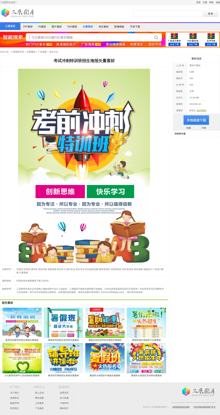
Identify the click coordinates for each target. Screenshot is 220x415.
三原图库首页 (17, 52)
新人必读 (39, 392)
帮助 (211, 2)
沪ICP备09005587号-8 (204, 407)
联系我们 (14, 408)
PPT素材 (28, 26)
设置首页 (64, 392)
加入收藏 (64, 398)
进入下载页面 (196, 120)
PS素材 (42, 26)
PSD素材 (72, 26)
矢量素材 (88, 26)
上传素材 (39, 403)
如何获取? (202, 110)
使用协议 (14, 398)
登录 (198, 2)
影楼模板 (119, 26)
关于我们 (14, 392)
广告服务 (39, 408)
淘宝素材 (104, 26)
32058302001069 (181, 407)
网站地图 (39, 398)
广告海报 (42, 52)
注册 (205, 2)
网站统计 (64, 408)
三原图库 (17, 13)
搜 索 (210, 13)
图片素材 (57, 26)
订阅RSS (64, 403)
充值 (218, 2)
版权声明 (14, 403)
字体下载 (135, 26)
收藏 (188, 128)
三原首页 (10, 26)
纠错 (204, 128)
